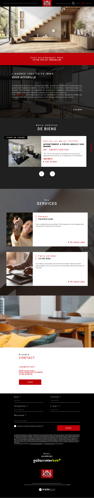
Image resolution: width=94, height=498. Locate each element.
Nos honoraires (28, 484)
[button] (52, 177)
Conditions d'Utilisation (49, 443)
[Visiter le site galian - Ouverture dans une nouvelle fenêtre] (38, 461)
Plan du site (35, 484)
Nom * (17, 397)
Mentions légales (43, 484)
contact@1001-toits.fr (27, 370)
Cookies (68, 484)
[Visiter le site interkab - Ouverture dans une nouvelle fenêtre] (53, 460)
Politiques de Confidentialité (36, 443)
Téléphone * (21, 406)
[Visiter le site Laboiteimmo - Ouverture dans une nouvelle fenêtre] (47, 492)
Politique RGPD (62, 484)
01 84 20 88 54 (25, 377)
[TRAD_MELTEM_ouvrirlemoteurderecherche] (73, 3)
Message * (20, 415)
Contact (91, 147)
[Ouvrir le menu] (83, 3)
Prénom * (56, 397)
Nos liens (55, 484)
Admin (50, 484)
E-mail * (55, 406)
